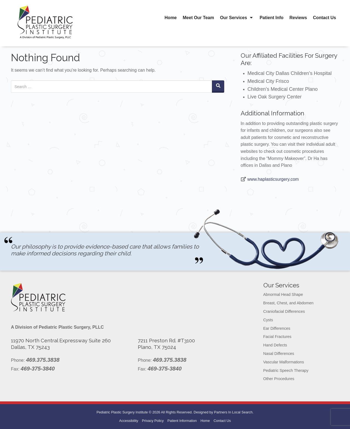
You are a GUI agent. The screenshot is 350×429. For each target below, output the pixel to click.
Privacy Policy (153, 421)
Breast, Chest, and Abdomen (288, 303)
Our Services (237, 17)
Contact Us (324, 17)
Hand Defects (275, 345)
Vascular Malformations (283, 362)
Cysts (268, 320)
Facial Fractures (277, 336)
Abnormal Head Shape (283, 294)
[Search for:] (111, 86)
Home (171, 17)
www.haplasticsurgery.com (273, 179)
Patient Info (271, 17)
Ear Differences (276, 328)
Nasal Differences (278, 353)
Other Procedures (278, 379)
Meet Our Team (198, 17)
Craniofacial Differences (284, 311)
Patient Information (182, 421)
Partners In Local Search (233, 412)
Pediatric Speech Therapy (285, 370)
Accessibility (128, 421)
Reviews (298, 17)
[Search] (218, 86)
